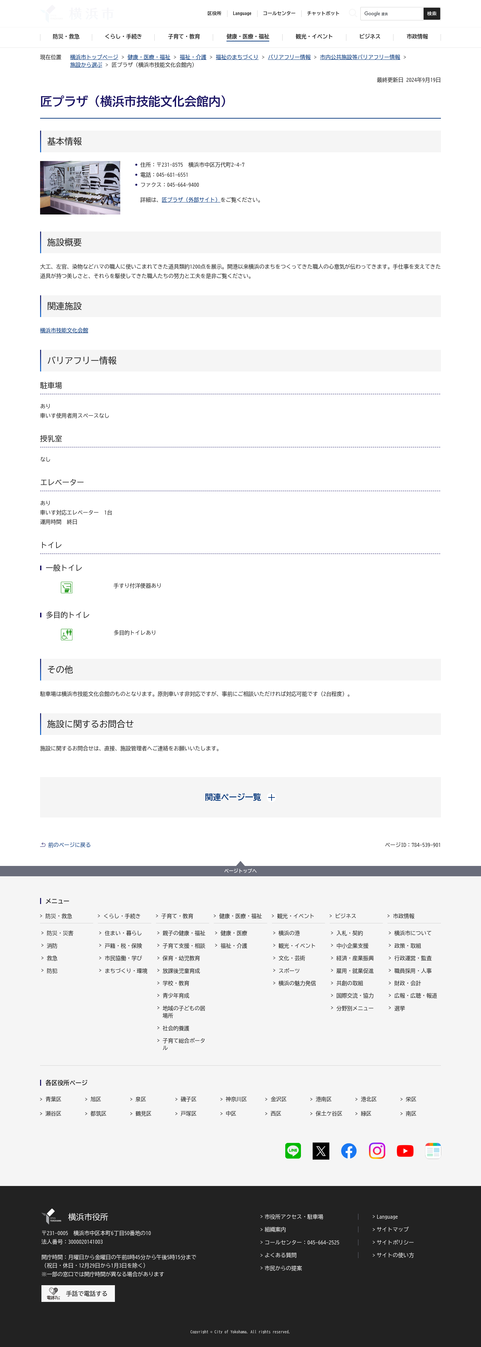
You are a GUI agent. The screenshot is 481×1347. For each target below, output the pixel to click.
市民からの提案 (283, 1268)
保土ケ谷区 (329, 1113)
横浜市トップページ (94, 57)
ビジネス (345, 916)
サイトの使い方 (395, 1255)
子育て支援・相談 (184, 945)
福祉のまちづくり (237, 57)
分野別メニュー (355, 1008)
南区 (411, 1113)
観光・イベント (296, 916)
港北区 (369, 1099)
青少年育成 (176, 995)
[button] (240, 797)
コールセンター (279, 13)
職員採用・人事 (413, 971)
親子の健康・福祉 (184, 933)
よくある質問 (281, 1255)
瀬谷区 (53, 1113)
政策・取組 (407, 945)
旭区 (96, 1099)
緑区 (366, 1113)
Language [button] (242, 13)
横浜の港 (289, 933)
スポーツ (289, 971)
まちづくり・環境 (126, 971)
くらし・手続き (122, 916)
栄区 (411, 1099)
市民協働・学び (123, 958)
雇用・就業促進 (355, 971)
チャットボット (323, 13)
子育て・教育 (177, 916)
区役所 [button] (214, 13)
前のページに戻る (69, 845)
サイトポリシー (395, 1242)
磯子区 (189, 1099)
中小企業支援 (352, 945)
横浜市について (413, 933)
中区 (231, 1113)
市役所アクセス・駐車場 (294, 1216)
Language (387, 1216)
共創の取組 (349, 983)
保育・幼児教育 (181, 958)
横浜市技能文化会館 (64, 330)
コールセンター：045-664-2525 (302, 1242)
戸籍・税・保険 (123, 945)
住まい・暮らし (123, 933)
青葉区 (53, 1099)
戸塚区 (189, 1113)
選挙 (399, 1008)
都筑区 (99, 1113)
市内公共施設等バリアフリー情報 (360, 57)
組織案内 (275, 1229)
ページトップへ (240, 871)
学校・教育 (176, 983)
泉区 (141, 1099)
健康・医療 (233, 933)
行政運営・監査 (413, 958)
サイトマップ (393, 1229)
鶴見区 (144, 1113)
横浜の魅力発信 (297, 983)
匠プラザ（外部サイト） (191, 199)
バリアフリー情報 (289, 57)
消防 (52, 945)
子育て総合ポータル (184, 1044)
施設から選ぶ (86, 64)
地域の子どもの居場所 (184, 1012)
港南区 (324, 1099)
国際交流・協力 (355, 995)
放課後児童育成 (181, 971)
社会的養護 (176, 1028)
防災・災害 (60, 933)
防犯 (52, 971)
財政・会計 (407, 983)
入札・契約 (349, 933)
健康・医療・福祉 (149, 57)
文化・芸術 (292, 958)
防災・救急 (58, 916)
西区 (276, 1113)
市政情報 (403, 916)
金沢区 (279, 1099)
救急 (52, 958)
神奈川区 (236, 1099)
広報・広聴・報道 (415, 995)
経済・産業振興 (355, 958)
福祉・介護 (193, 57)
